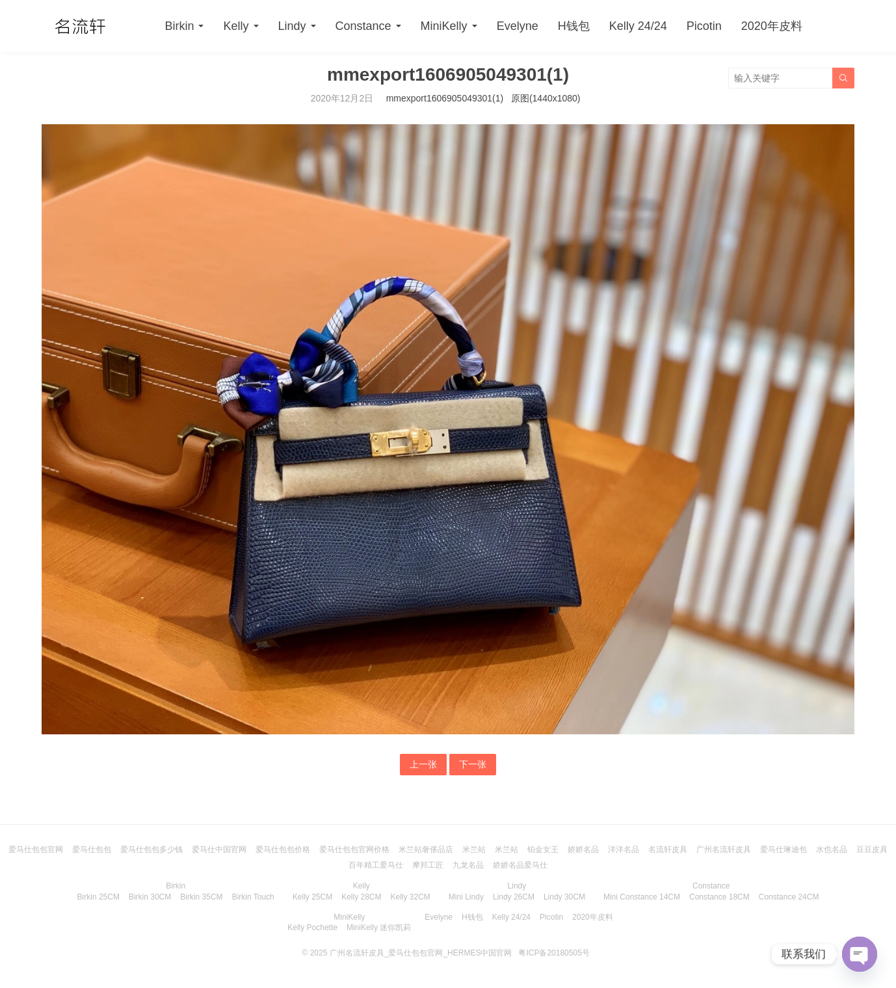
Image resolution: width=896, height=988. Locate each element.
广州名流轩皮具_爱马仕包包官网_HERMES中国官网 (421, 952)
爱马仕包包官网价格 (354, 849)
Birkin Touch (253, 896)
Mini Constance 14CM (641, 896)
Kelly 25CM (312, 896)
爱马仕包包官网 (35, 849)
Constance (363, 26)
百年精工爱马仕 (376, 865)
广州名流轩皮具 (723, 849)
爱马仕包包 (91, 849)
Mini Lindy (466, 896)
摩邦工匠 (427, 865)
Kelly (235, 26)
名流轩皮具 (667, 849)
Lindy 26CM (513, 896)
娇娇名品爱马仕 (520, 865)
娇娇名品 (583, 849)
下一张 (472, 764)
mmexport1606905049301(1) (445, 98)
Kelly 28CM (361, 896)
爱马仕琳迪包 (783, 849)
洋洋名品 (623, 849)
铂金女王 (543, 849)
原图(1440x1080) (546, 98)
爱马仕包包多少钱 (151, 849)
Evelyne (517, 26)
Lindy (292, 26)
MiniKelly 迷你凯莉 (379, 927)
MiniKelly (444, 26)
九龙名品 (468, 865)
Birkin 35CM (201, 896)
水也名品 (831, 849)
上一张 (423, 764)
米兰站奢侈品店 (426, 849)
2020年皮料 (771, 26)
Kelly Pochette (312, 927)
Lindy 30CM (564, 896)
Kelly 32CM (410, 896)
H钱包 (574, 26)
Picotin (704, 26)
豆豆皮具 (872, 849)
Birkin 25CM (98, 896)
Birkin (179, 26)
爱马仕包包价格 (283, 849)
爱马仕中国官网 (219, 849)
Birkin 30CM (150, 896)
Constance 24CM (789, 896)
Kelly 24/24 (638, 26)
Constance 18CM (719, 896)
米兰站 (474, 849)
